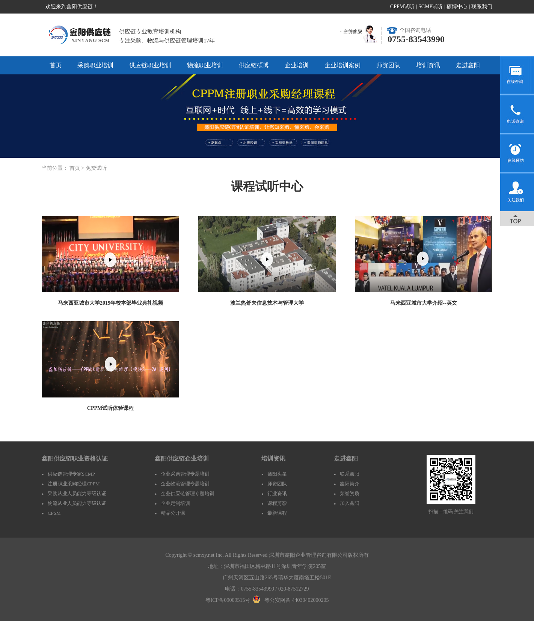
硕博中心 (457, 6)
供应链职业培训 (150, 65)
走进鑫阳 (468, 65)
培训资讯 (428, 65)
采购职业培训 (95, 65)
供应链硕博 (254, 65)
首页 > (77, 168)
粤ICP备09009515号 (227, 600)
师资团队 (388, 65)
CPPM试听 (402, 6)
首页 (56, 65)
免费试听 (96, 168)
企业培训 (297, 65)
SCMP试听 (430, 6)
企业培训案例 (342, 65)
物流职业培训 (205, 65)
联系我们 (481, 6)
